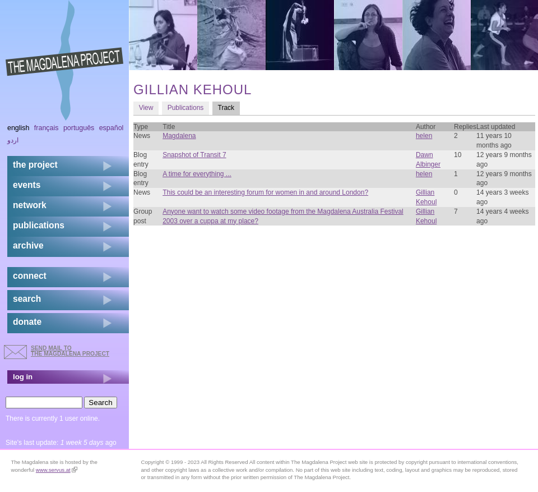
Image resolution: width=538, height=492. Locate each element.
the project (35, 164)
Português (78, 128)
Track (229, 107)
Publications (186, 108)
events (26, 185)
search (27, 299)
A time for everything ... (197, 174)
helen (424, 136)
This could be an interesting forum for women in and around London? (265, 192)
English (18, 128)
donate (27, 322)
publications (38, 225)
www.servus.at (56, 470)
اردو (12, 140)
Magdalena (179, 136)
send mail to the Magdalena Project (70, 351)
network (30, 205)
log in (23, 377)
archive (28, 245)
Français (46, 128)
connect (30, 276)
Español (111, 128)
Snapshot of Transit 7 (194, 155)
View (146, 108)
